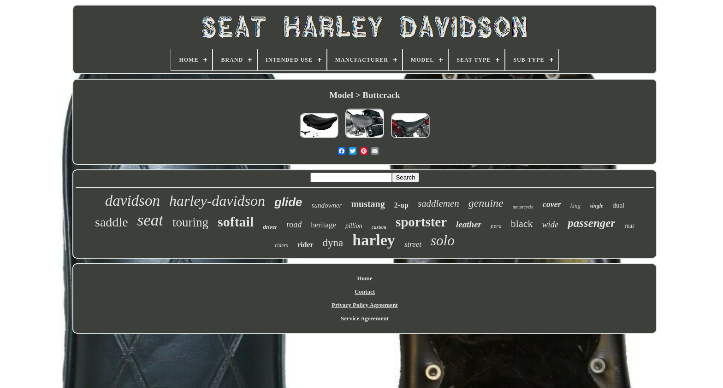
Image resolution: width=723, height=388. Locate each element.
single (596, 206)
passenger (591, 223)
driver (270, 227)
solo (443, 240)
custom (379, 227)
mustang (368, 204)
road (294, 224)
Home (364, 278)
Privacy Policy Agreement (364, 304)
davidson (132, 200)
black (522, 223)
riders (281, 245)
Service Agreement (365, 318)
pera (496, 225)
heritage (323, 224)
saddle (111, 222)
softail (236, 221)
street (412, 244)
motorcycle (523, 206)
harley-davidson (217, 200)
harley (373, 240)
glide (288, 202)
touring (190, 222)
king (575, 205)
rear (629, 225)
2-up (401, 205)
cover (552, 204)
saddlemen (438, 203)
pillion (353, 225)
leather (468, 224)
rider (305, 245)
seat (150, 220)
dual (618, 205)
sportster (421, 221)
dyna (333, 243)
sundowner (327, 205)
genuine (486, 203)
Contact (365, 291)
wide (550, 224)
